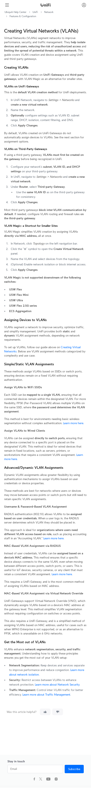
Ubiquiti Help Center (15, 12)
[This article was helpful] (45, 712)
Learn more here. (73, 423)
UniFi (35, 12)
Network (48, 12)
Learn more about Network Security (57, 684)
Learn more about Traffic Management (46, 694)
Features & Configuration (23, 16)
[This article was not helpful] (57, 712)
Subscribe (74, 769)
